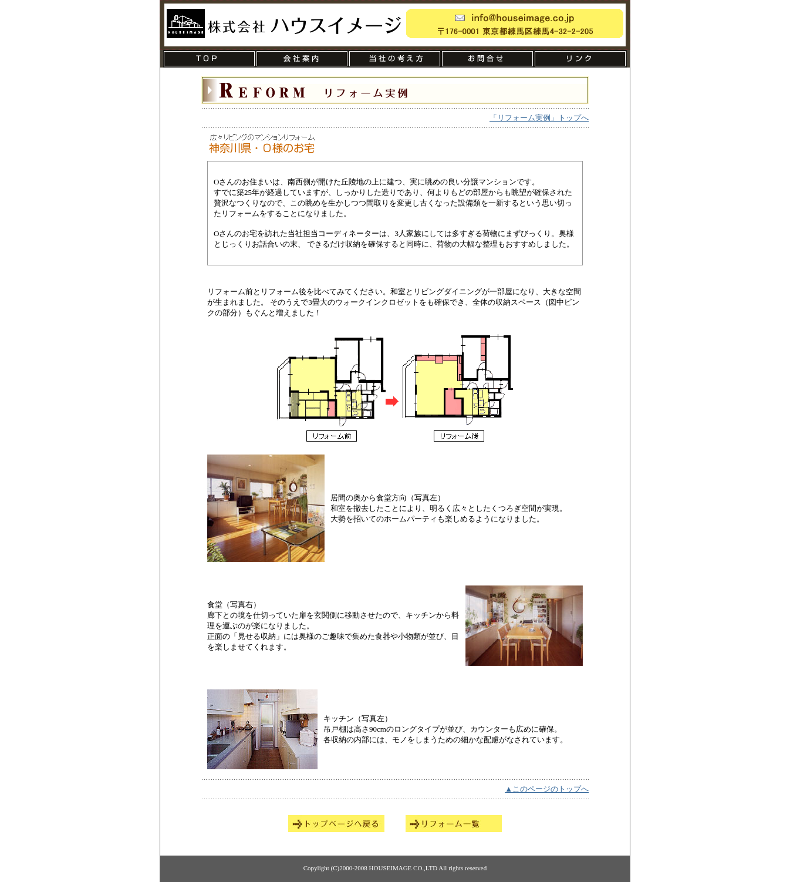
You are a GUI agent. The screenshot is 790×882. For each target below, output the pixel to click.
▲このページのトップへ (547, 789)
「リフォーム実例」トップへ (539, 117)
